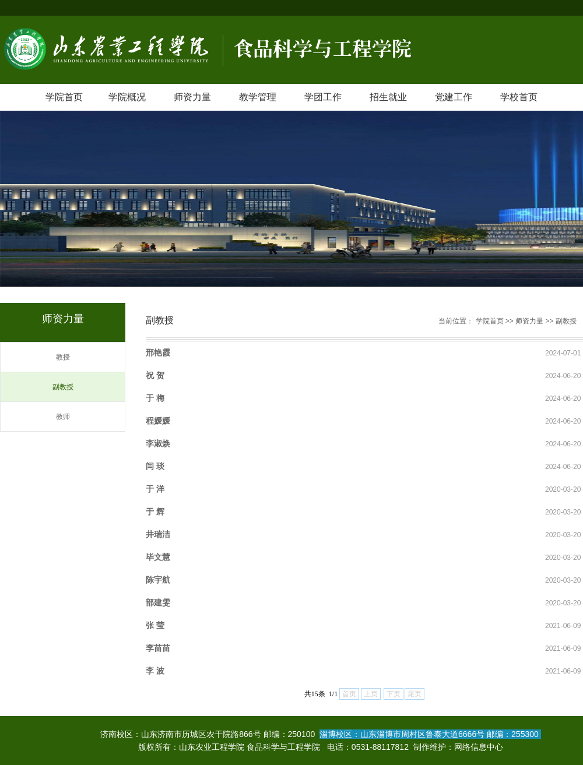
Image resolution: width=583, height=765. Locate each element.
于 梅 (155, 398)
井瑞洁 (158, 534)
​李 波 (155, 670)
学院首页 (64, 97)
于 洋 (155, 488)
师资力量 (192, 97)
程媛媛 (158, 420)
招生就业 (388, 97)
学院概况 (127, 97)
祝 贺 (155, 375)
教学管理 (257, 97)
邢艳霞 (158, 352)
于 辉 (155, 511)
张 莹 (155, 625)
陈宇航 (158, 579)
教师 (63, 417)
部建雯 (158, 602)
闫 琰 (155, 466)
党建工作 (453, 97)
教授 (63, 357)
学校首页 (519, 97)
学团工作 (323, 97)
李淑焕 (158, 443)
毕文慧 (158, 557)
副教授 (62, 387)
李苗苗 (158, 648)
